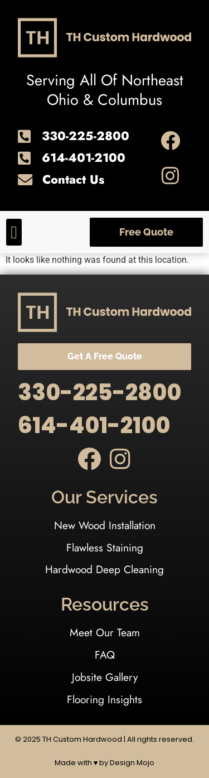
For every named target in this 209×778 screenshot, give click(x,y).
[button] (14, 232)
